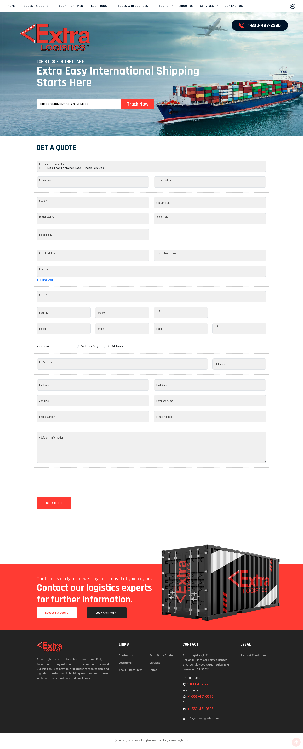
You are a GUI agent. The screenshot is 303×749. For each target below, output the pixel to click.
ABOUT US (186, 6)
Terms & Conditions (253, 655)
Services (154, 663)
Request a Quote (56, 613)
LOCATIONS (99, 6)
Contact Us (126, 655)
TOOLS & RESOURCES (133, 6)
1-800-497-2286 (197, 684)
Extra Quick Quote (161, 655)
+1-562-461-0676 (198, 696)
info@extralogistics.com (201, 719)
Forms (153, 670)
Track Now (137, 104)
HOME (12, 6)
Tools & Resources (130, 670)
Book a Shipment (107, 613)
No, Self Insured (116, 346)
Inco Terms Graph (45, 279)
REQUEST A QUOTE (35, 6)
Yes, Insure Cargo (89, 346)
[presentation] (66, 479)
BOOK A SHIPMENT (72, 6)
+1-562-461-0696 (198, 708)
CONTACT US (234, 6)
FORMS (164, 6)
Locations (125, 663)
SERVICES (207, 6)
